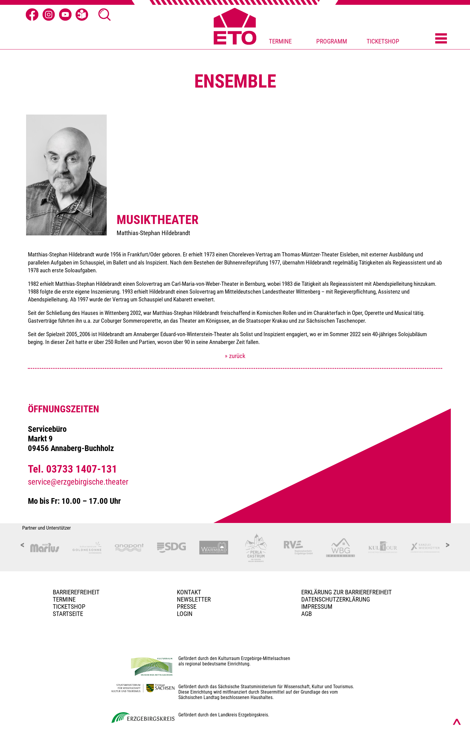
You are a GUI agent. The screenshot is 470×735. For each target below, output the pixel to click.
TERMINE (280, 41)
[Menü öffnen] (441, 39)
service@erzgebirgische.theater (78, 482)
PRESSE (186, 606)
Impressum (316, 606)
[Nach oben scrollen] (457, 722)
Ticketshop (69, 606)
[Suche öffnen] (104, 14)
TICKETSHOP (383, 41)
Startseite (68, 613)
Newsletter (194, 599)
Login (184, 613)
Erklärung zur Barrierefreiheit (346, 592)
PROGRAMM (331, 41)
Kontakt (189, 592)
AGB (306, 613)
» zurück (235, 356)
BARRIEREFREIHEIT (76, 592)
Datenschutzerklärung (335, 599)
